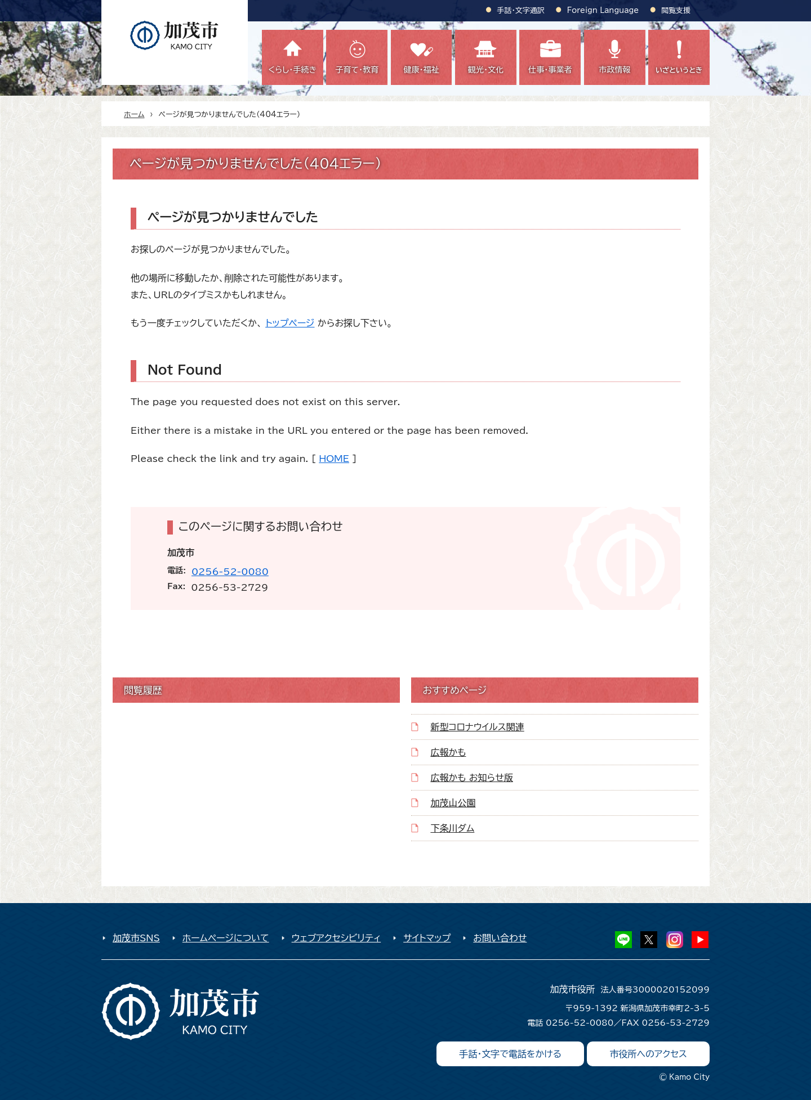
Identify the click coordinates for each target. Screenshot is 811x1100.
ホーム (134, 114)
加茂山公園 (452, 802)
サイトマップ (427, 937)
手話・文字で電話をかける (510, 1053)
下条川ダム (452, 828)
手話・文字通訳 (521, 10)
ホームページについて (225, 937)
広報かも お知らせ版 (471, 777)
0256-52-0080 (230, 571)
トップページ (289, 322)
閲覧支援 (675, 10)
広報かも (448, 752)
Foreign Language (603, 10)
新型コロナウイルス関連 (477, 726)
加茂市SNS (136, 937)
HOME (334, 458)
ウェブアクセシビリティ (336, 937)
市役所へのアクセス (648, 1053)
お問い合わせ (500, 937)
